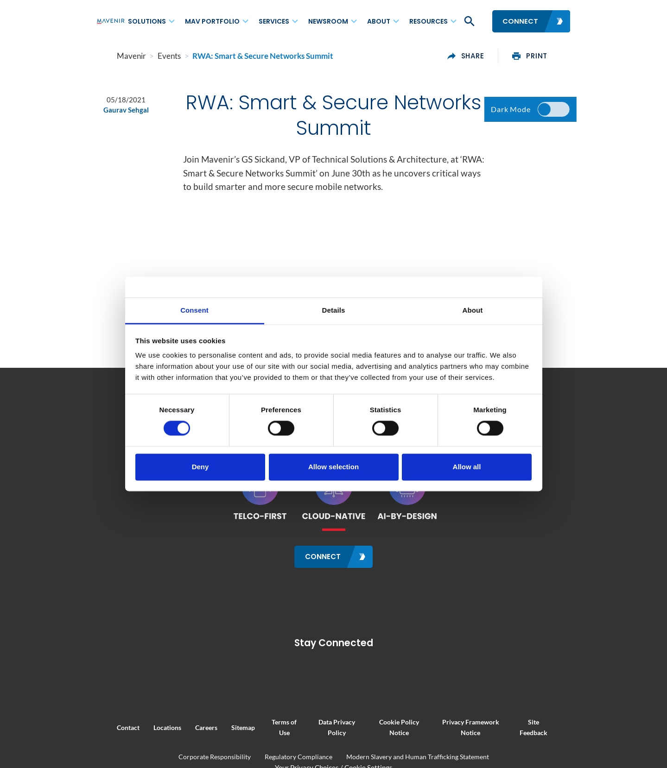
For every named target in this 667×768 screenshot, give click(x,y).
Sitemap (223, 727)
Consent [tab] (194, 310)
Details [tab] (333, 310)
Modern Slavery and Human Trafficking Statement (417, 757)
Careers (186, 727)
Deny (200, 467)
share (486, 56)
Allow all (467, 467)
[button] (469, 21)
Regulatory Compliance (298, 757)
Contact (107, 727)
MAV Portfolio (212, 21)
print (550, 56)
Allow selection (333, 467)
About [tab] (473, 310)
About (378, 21)
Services (274, 21)
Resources (428, 21)
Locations (147, 727)
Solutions (147, 21)
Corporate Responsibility (214, 757)
